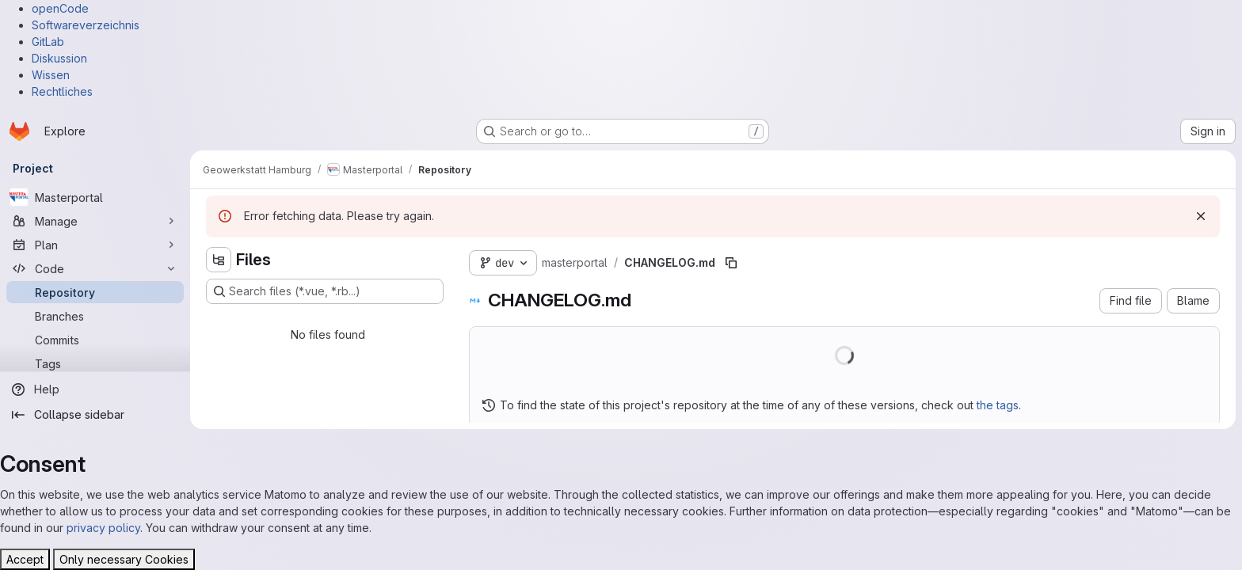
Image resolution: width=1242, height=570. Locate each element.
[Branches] (95, 316)
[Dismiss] (1200, 216)
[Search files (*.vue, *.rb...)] (325, 291)
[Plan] (95, 245)
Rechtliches (62, 91)
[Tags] (95, 363)
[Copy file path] (731, 263)
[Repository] (95, 292)
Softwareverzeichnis (85, 25)
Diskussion (59, 58)
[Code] (95, 268)
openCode (60, 8)
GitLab (48, 41)
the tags (998, 405)
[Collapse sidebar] (95, 415)
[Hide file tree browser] (218, 259)
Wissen (51, 75)
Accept (25, 559)
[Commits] (95, 340)
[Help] (95, 389)
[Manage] (95, 221)
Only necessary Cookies (124, 559)
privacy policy (103, 527)
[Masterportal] (95, 197)
